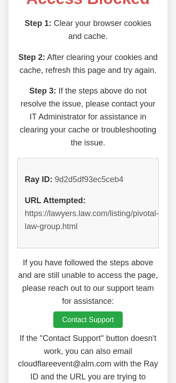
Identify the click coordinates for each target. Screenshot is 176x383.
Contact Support (88, 319)
